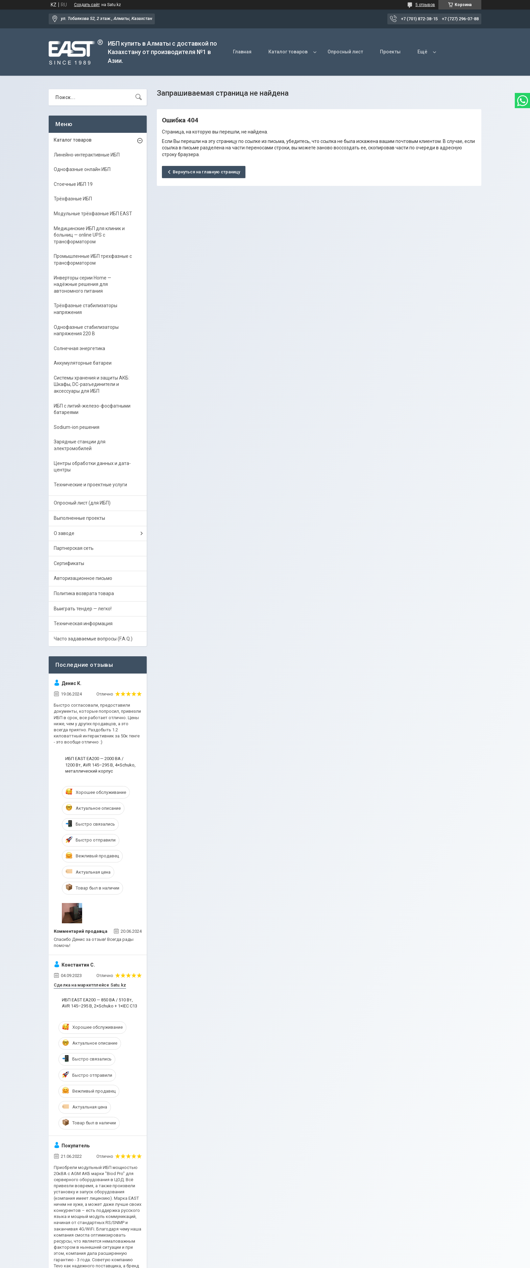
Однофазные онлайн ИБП (82, 169)
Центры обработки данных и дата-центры (92, 467)
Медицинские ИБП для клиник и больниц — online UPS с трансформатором (89, 235)
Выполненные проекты (79, 518)
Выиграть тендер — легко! (83, 608)
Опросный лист (345, 51)
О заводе (64, 533)
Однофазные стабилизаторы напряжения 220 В (86, 330)
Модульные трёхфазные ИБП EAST (93, 213)
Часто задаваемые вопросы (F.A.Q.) (93, 638)
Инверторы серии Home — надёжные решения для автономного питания (82, 284)
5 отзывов (425, 4)
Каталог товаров (288, 51)
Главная (242, 51)
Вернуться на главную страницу (206, 171)
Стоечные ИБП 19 (73, 184)
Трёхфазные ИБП (73, 198)
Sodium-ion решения (76, 427)
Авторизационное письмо (83, 578)
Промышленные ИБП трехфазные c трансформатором (93, 259)
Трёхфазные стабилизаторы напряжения (85, 309)
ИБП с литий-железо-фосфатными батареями (92, 409)
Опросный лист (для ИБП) (82, 503)
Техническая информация (83, 623)
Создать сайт (87, 4)
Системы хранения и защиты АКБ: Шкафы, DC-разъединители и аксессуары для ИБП (91, 384)
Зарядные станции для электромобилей (79, 445)
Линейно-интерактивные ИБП (87, 154)
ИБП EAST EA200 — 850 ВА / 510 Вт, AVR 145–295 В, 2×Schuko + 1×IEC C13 (99, 1002)
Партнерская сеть (74, 548)
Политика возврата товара (84, 593)
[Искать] (138, 97)
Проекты (390, 51)
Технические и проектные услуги (90, 484)
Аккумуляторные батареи (83, 363)
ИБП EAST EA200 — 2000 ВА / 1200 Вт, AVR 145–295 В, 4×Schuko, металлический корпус (100, 764)
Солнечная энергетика (79, 348)
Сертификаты (69, 563)
